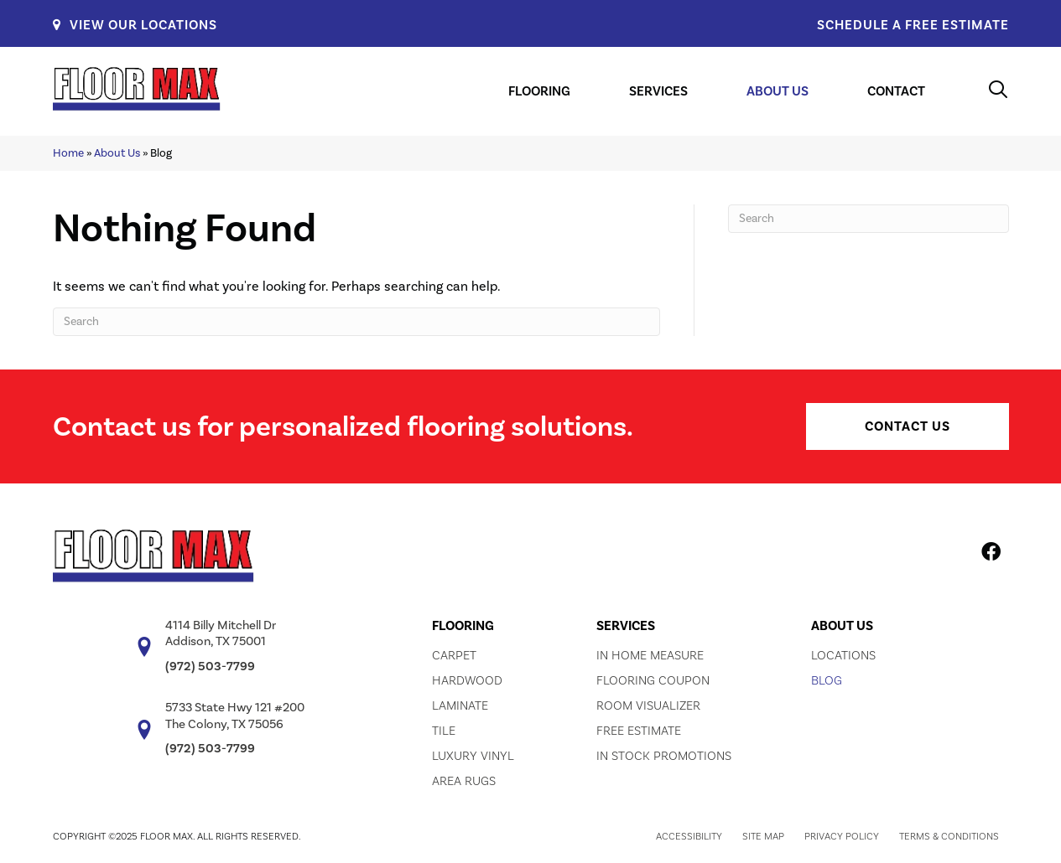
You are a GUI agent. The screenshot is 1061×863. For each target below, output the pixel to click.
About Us (117, 153)
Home (68, 153)
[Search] (356, 321)
